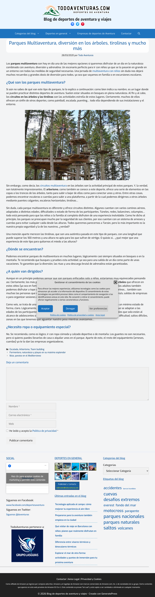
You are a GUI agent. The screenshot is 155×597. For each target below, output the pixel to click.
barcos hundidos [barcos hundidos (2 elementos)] (129, 489)
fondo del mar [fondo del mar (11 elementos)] (126, 505)
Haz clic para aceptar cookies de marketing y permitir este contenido (27, 478)
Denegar (70, 308)
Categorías (109, 465)
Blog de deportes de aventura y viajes (77, 19)
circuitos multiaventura (53, 185)
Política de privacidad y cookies (80, 315)
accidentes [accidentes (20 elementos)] (113, 487)
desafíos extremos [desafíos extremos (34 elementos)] (122, 499)
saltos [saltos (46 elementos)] (110, 528)
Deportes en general (60, 33)
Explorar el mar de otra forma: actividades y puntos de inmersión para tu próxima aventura (76, 558)
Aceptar (45, 308)
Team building (37, 349)
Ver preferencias (98, 308)
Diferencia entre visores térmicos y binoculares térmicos (72, 544)
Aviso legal (100, 315)
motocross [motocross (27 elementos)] (113, 510)
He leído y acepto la (32, 431)
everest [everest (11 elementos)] (109, 505)
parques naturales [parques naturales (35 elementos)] (122, 522)
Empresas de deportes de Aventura (96, 33)
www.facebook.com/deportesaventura (25, 505)
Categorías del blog (28, 33)
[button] (115, 282)
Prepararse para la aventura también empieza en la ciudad (73, 518)
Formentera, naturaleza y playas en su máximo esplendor (38, 352)
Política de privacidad (44, 431)
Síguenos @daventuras (17, 514)
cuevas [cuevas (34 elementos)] (110, 494)
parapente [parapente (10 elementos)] (132, 511)
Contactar (126, 33)
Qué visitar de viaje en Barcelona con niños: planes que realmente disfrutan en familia (75, 531)
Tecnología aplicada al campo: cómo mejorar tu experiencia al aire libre (73, 506)
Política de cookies (58, 315)
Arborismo (24, 349)
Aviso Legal (73, 579)
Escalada (14, 349)
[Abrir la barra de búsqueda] (139, 33)
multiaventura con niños (106, 71)
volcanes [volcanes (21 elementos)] (125, 528)
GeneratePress (109, 593)
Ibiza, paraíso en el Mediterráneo (25, 355)
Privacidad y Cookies (91, 579)
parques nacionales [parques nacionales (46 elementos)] (124, 516)
